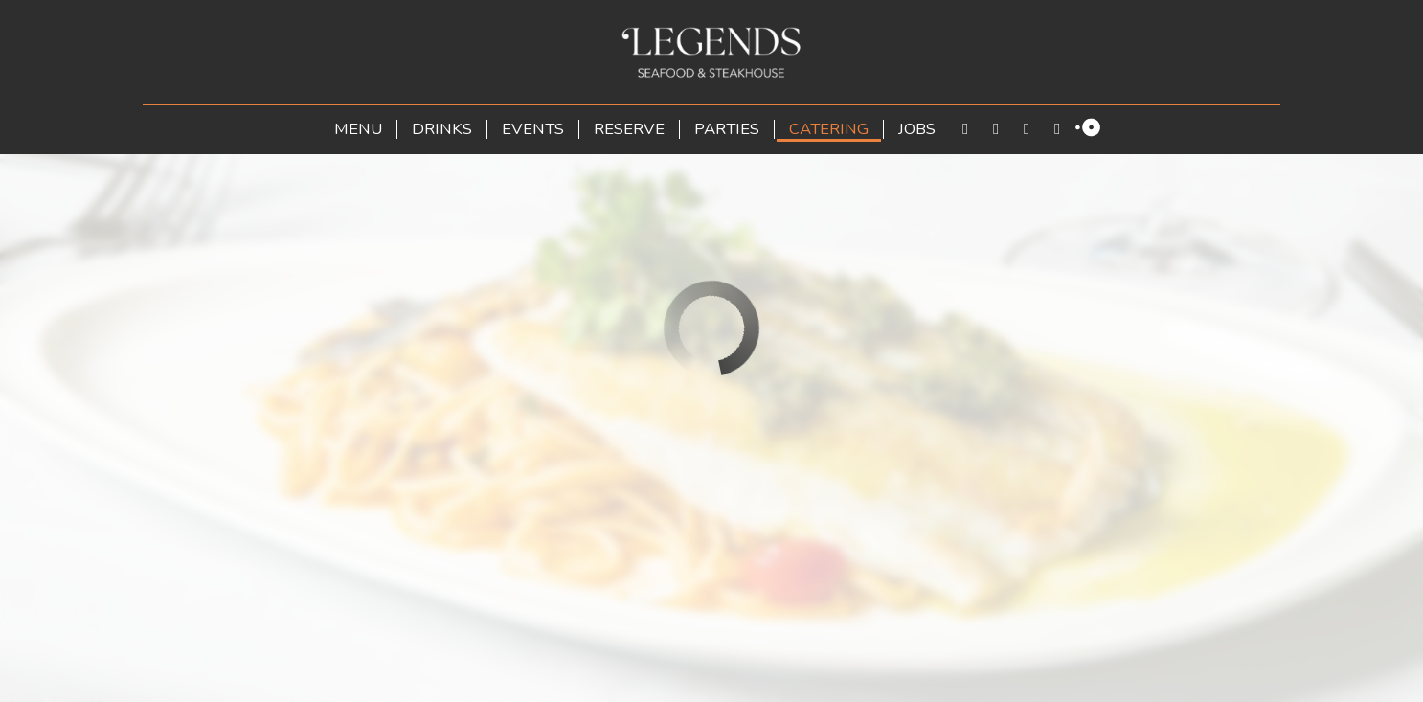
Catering (829, 129)
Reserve (629, 129)
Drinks (442, 129)
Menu (358, 129)
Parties (726, 129)
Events (533, 129)
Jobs (917, 129)
